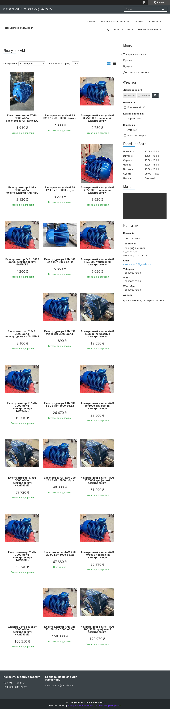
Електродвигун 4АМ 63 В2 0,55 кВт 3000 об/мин (59, 117)
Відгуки (127, 66)
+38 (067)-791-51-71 (14, 683)
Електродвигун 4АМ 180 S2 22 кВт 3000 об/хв (59, 404)
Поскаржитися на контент (80, 705)
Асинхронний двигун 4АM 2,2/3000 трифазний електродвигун (97, 190)
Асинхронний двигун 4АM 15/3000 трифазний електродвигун (97, 334)
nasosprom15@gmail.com (137, 264)
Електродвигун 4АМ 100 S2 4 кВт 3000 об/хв (59, 260)
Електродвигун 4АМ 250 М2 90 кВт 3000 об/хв (60, 553)
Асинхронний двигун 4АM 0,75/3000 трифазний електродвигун (97, 118)
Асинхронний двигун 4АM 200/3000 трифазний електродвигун (97, 629)
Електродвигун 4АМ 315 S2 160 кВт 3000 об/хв (59, 628)
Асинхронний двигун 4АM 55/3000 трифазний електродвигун (97, 480)
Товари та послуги (113, 21)
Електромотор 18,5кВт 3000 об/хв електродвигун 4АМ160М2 (22, 407)
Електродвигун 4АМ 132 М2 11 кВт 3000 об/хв (59, 332)
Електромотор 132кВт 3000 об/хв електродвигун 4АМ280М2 (22, 631)
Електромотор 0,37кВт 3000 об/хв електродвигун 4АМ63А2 (22, 118)
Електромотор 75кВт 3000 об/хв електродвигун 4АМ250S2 (22, 556)
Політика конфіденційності (108, 705)
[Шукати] (163, 9)
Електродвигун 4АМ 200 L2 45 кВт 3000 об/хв (60, 479)
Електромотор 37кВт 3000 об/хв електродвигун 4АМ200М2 (22, 482)
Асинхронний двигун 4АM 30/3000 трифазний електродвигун (97, 406)
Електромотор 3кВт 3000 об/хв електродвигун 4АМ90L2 (22, 262)
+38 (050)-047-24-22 (15, 687)
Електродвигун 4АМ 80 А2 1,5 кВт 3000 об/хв (60, 189)
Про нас (139, 21)
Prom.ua (101, 702)
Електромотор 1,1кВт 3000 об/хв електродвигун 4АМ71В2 (22, 190)
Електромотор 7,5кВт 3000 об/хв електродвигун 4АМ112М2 (22, 334)
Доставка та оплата (120, 29)
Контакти (155, 21)
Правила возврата (149, 29)
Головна (90, 21)
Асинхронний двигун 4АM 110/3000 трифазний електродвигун (97, 555)
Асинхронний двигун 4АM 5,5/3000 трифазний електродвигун (97, 262)
